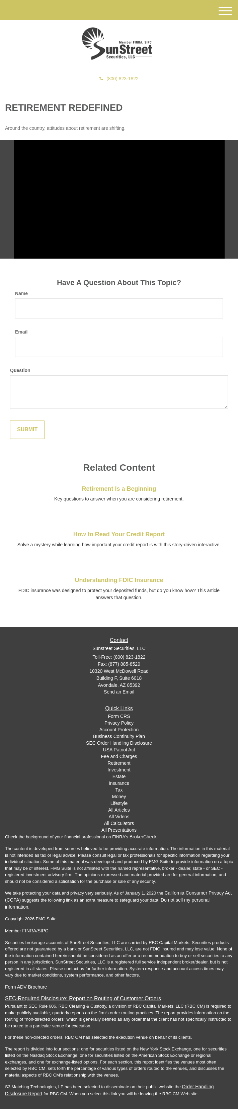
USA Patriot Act (119, 749)
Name (21, 293)
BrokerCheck (143, 836)
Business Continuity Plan (119, 736)
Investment (118, 769)
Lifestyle (119, 803)
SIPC (43, 930)
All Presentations (119, 830)
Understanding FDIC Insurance (119, 580)
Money (119, 796)
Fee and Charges (119, 756)
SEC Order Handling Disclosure (119, 743)
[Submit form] (27, 430)
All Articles (119, 810)
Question (20, 370)
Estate (119, 776)
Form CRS (119, 716)
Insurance (119, 783)
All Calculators (119, 823)
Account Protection (119, 729)
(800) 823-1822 (119, 78)
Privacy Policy (119, 723)
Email (21, 332)
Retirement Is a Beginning (119, 488)
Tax (119, 790)
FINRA (29, 930)
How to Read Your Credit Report (119, 534)
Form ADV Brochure (26, 987)
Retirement (118, 763)
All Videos (118, 816)
